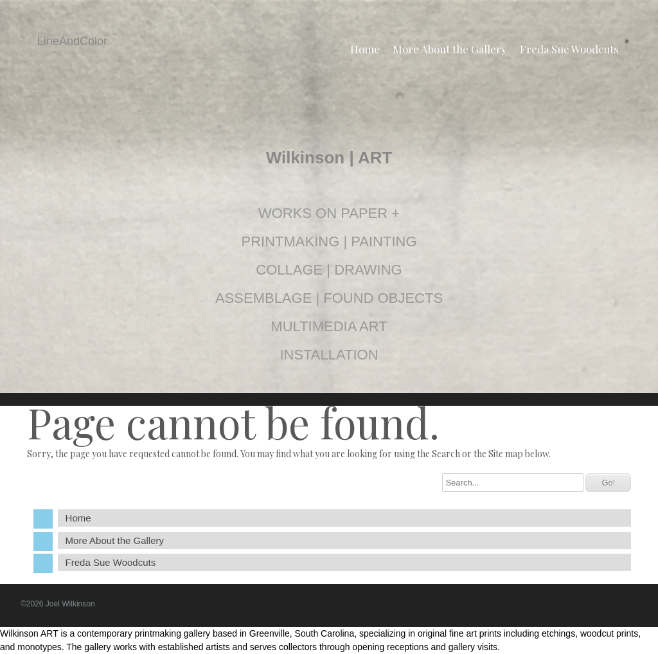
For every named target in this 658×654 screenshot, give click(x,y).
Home (365, 49)
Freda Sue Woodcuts (569, 49)
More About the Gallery (450, 49)
